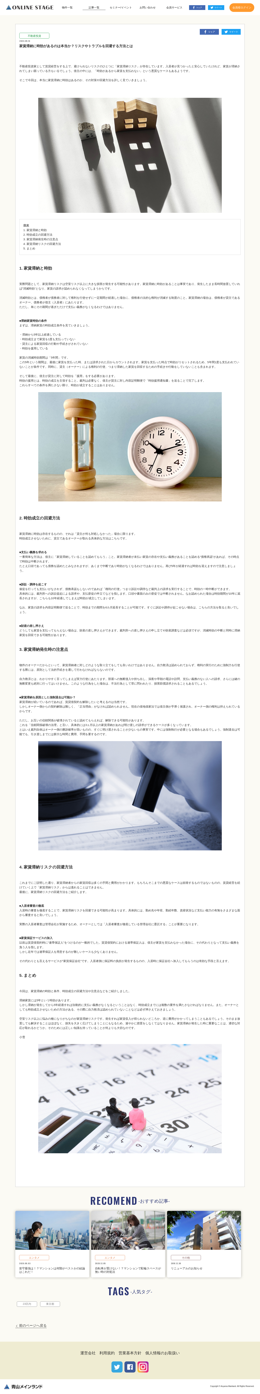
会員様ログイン (241, 7)
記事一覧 (94, 7)
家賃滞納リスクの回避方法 (44, 243)
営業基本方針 (130, 1353)
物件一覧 (67, 7)
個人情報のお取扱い (162, 1353)
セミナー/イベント (121, 7)
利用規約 (107, 1353)
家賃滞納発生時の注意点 (42, 239)
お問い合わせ (148, 7)
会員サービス (174, 7)
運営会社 (88, 1353)
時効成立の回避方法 (39, 234)
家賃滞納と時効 (37, 230)
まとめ (31, 248)
